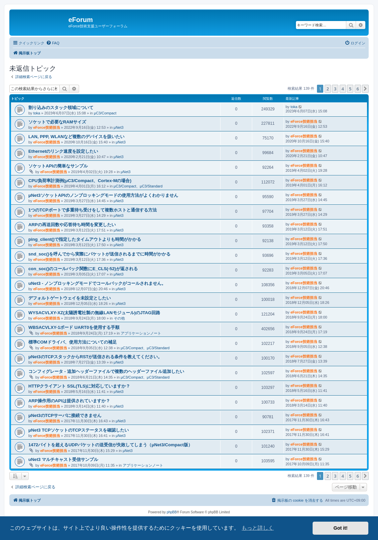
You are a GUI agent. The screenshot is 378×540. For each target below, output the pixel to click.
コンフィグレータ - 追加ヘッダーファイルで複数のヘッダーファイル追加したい (106, 371)
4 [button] (343, 89)
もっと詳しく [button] (258, 528)
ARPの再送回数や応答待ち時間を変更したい (72, 224)
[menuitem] (52, 43)
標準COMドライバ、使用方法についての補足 (72, 342)
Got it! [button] (341, 528)
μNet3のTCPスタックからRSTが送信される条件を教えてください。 (95, 356)
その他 (119, 318)
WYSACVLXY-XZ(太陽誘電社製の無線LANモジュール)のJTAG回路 (94, 312)
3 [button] (335, 89)
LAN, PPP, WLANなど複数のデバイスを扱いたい (76, 136)
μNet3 (119, 127)
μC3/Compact (105, 113)
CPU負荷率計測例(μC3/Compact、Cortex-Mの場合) (79, 180)
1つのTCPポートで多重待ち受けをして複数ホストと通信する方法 (92, 209)
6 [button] (358, 89)
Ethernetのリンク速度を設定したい (63, 151)
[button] (365, 89)
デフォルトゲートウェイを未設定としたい (69, 298)
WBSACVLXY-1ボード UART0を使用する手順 (73, 327)
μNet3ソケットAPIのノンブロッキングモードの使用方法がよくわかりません (103, 195)
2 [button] (328, 89)
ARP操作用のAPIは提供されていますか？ (69, 400)
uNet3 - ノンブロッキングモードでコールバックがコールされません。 (97, 283)
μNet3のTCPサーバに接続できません (64, 415)
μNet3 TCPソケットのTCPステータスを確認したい (78, 430)
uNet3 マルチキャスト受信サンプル (63, 459)
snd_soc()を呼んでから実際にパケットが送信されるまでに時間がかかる (99, 253)
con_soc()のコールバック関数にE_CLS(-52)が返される (83, 268)
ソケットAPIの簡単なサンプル (58, 165)
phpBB (172, 512)
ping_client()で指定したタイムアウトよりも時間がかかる (84, 239)
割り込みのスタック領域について (60, 107)
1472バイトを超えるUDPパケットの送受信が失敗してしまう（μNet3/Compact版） (110, 444)
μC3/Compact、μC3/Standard (138, 186)
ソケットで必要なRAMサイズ (57, 121)
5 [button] (350, 89)
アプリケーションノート (141, 333)
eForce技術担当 (46, 127)
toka (36, 113)
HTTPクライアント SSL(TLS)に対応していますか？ (79, 386)
